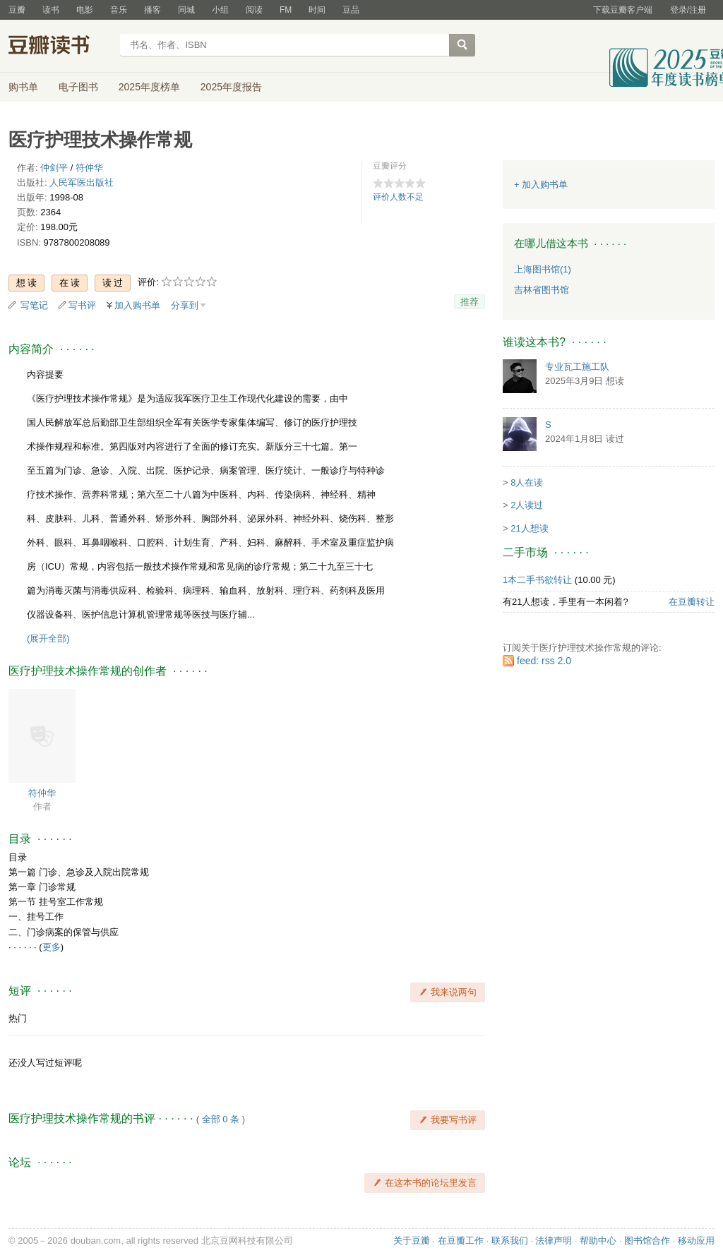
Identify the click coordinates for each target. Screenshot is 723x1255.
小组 (220, 10)
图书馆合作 (647, 1240)
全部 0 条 (220, 1119)
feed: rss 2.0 (544, 660)
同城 (186, 10)
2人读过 (526, 505)
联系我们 (509, 1240)
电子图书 (78, 86)
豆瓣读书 (59, 46)
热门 (17, 1018)
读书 (50, 10)
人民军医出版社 (81, 182)
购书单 (23, 86)
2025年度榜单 (149, 86)
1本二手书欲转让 (537, 580)
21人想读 (529, 528)
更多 (51, 947)
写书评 (82, 305)
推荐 (469, 301)
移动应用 (696, 1240)
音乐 (118, 10)
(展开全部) (48, 638)
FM (286, 10)
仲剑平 (54, 167)
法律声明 (553, 1240)
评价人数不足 (398, 197)
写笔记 (34, 305)
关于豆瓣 (411, 1240)
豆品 (350, 10)
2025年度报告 (231, 86)
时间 (317, 10)
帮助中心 (598, 1240)
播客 (152, 10)
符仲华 (89, 167)
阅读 (254, 10)
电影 (84, 10)
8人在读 (526, 482)
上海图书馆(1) (542, 269)
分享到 (184, 305)
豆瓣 (16, 10)
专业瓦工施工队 (577, 366)
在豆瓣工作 (461, 1240)
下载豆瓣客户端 (622, 10)
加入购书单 (137, 305)
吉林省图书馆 (541, 289)
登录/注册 (688, 10)
